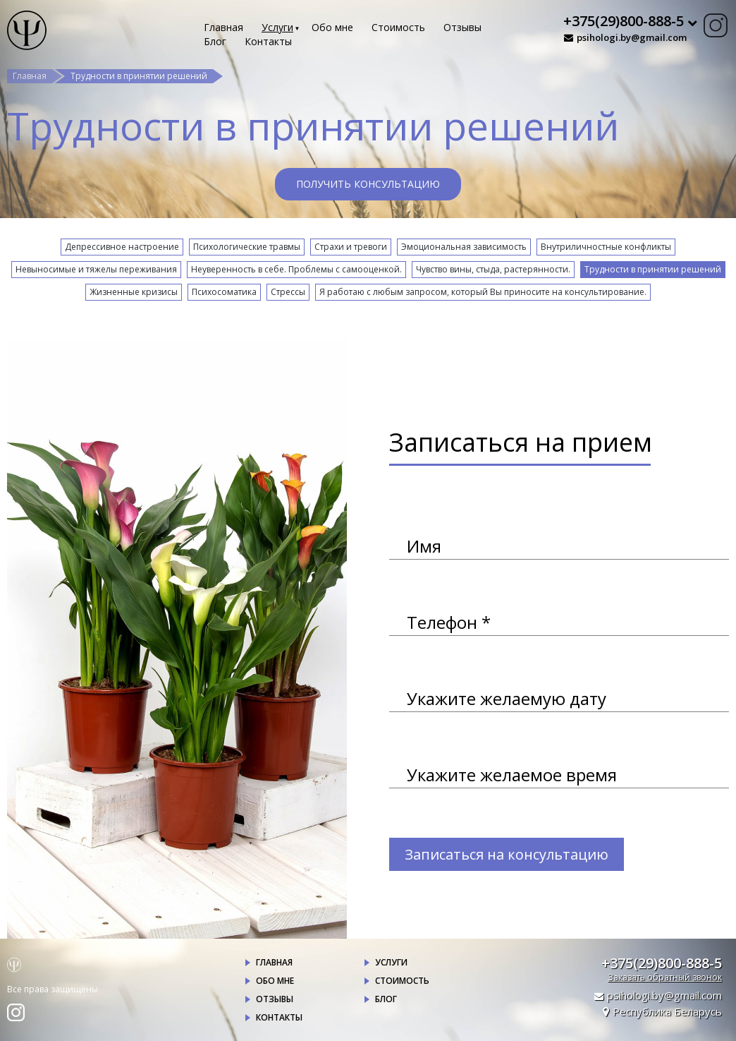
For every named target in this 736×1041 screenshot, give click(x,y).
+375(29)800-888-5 (661, 963)
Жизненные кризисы (134, 292)
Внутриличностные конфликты (606, 247)
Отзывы (462, 27)
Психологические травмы (246, 247)
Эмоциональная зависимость (464, 247)
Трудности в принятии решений (652, 269)
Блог (215, 41)
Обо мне (332, 27)
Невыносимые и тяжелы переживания (96, 269)
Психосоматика (224, 292)
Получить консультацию (368, 184)
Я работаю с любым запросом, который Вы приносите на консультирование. (482, 292)
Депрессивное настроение (122, 247)
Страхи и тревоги (350, 247)
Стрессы (288, 292)
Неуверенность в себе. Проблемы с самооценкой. (296, 269)
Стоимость (398, 27)
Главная (223, 27)
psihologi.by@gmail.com (632, 37)
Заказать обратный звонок (665, 977)
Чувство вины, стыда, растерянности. (493, 269)
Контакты (268, 41)
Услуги (277, 27)
